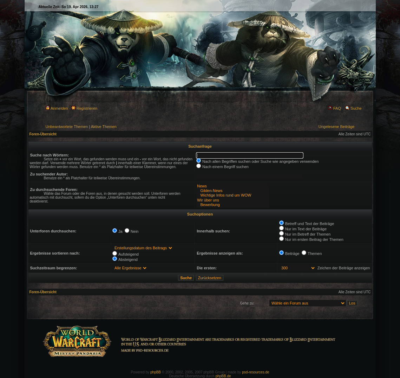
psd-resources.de (255, 372)
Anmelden (57, 108)
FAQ (334, 108)
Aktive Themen (104, 126)
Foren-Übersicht (43, 134)
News (233, 186)
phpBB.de (223, 376)
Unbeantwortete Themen (67, 126)
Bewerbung (233, 205)
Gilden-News (233, 190)
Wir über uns (233, 200)
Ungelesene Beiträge (337, 126)
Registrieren (84, 108)
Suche (353, 108)
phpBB (155, 372)
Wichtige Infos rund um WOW (233, 195)
